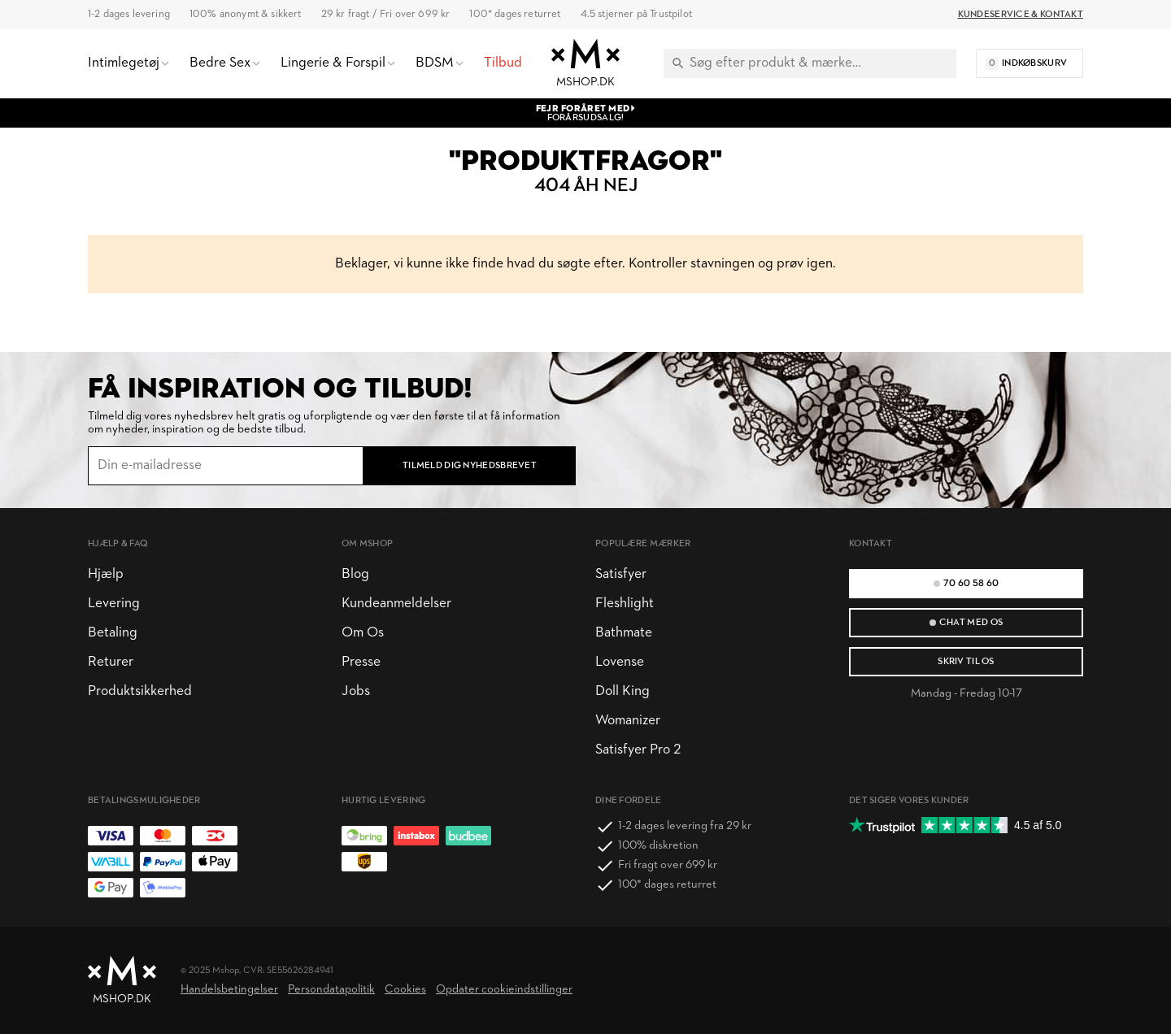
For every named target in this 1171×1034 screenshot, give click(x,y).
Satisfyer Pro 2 (638, 750)
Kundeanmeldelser (396, 603)
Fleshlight (624, 603)
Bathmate (623, 633)
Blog (355, 574)
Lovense (619, 662)
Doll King (622, 691)
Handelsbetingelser (229, 990)
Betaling (112, 633)
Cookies (405, 990)
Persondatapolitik (331, 990)
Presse (361, 662)
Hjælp (106, 574)
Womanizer (627, 721)
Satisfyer (620, 574)
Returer (110, 662)
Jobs (356, 691)
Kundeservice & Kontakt (1020, 15)
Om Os (363, 633)
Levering (114, 603)
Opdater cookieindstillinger (504, 990)
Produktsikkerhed (140, 691)
